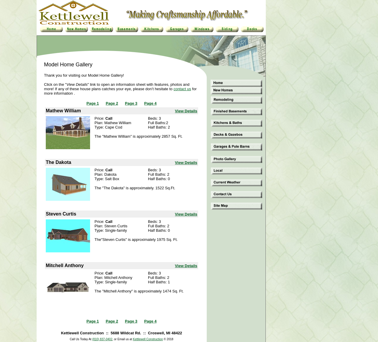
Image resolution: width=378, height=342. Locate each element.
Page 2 (112, 103)
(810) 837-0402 (102, 339)
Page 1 (93, 103)
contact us (182, 89)
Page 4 (150, 103)
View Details (186, 111)
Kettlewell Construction (148, 339)
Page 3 (131, 103)
